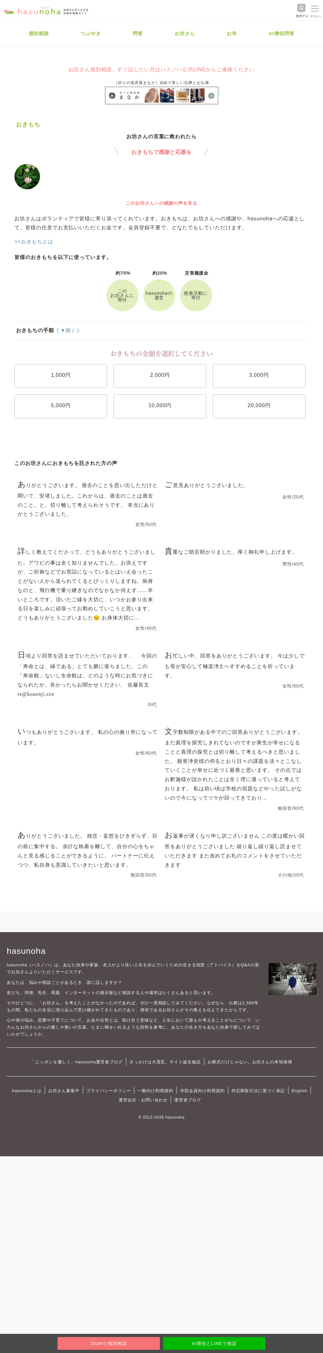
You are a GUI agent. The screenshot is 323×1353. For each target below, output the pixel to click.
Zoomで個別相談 (109, 1343)
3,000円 (259, 375)
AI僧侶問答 (282, 33)
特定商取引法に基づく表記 (258, 1090)
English (299, 1090)
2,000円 (160, 375)
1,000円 (61, 375)
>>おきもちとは (33, 241)
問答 (138, 33)
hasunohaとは (27, 1090)
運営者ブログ (187, 1100)
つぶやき (91, 33)
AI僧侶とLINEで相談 (214, 1343)
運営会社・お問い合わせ (143, 1100)
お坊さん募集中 (64, 1090)
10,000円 (159, 405)
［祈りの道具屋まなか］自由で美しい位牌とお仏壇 (161, 82)
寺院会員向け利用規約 (202, 1090)
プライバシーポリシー (108, 1090)
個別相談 (39, 33)
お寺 (232, 33)
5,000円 (61, 405)
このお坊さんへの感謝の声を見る (161, 203)
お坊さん (185, 33)
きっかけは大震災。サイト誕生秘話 (165, 1062)
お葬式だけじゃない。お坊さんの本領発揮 (250, 1062)
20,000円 (259, 405)
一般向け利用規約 (155, 1090)
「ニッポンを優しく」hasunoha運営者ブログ (77, 1062)
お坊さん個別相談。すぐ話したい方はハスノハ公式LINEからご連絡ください (161, 69)
